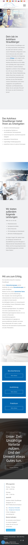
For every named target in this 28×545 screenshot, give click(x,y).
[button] (3, 542)
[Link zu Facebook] (21, 540)
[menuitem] (25, 5)
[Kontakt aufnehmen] (14, 467)
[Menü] (24, 5)
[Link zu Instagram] (23, 540)
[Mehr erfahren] (14, 375)
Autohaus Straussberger (10, 536)
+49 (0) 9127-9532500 (14, 508)
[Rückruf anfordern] (11, 530)
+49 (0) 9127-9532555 (14, 510)
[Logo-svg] (12, 5)
